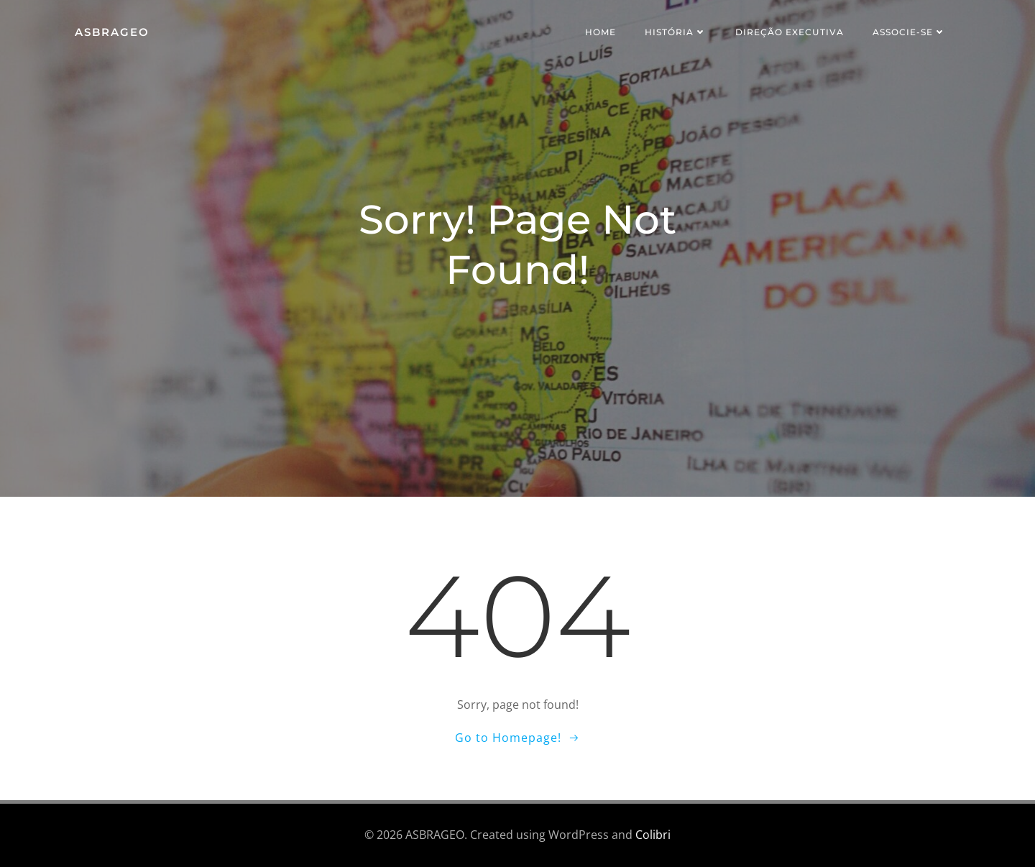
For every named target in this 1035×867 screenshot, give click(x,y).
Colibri (653, 835)
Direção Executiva (789, 32)
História (676, 32)
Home (600, 32)
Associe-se (909, 32)
